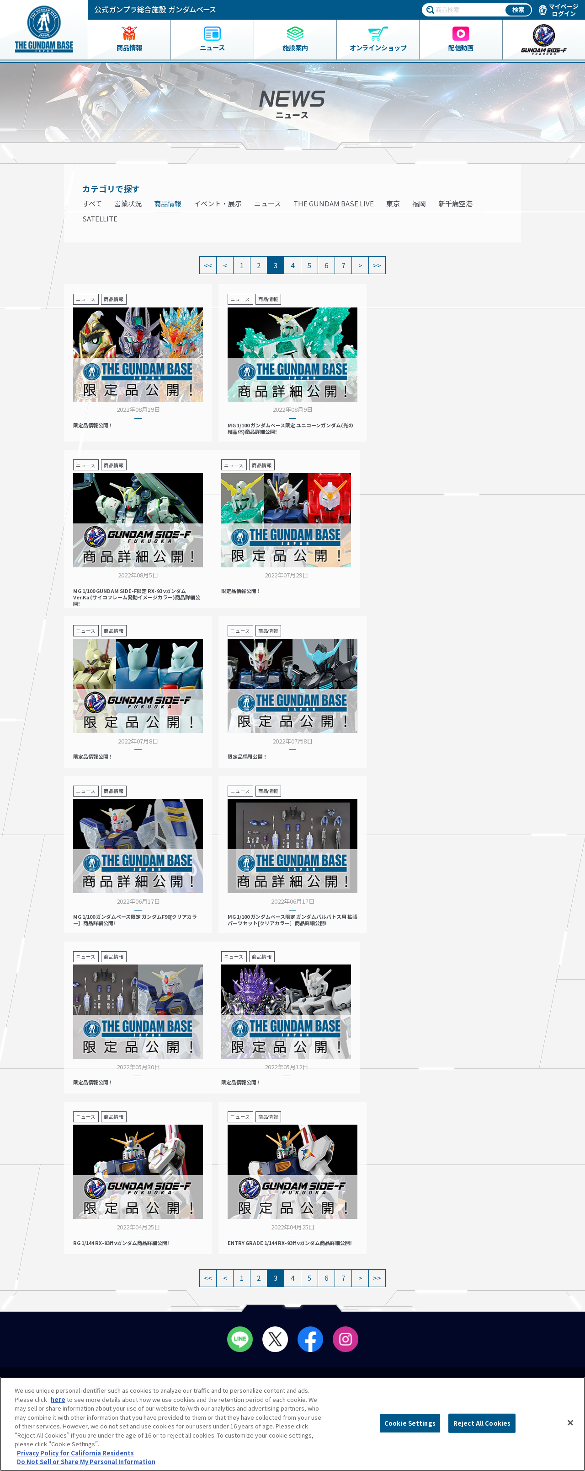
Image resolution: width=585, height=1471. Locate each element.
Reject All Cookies (482, 1423)
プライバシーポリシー (508, 1297)
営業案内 (189, 1226)
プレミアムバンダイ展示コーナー (374, 1226)
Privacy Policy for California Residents (75, 1453)
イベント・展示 (218, 203)
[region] (292, 1424)
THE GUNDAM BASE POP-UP (367, 1236)
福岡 (419, 203)
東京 (393, 203)
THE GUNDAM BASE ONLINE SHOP (81, 1266)
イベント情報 (347, 1216)
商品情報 (167, 203)
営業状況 (128, 203)
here (58, 1399)
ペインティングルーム (211, 1266)
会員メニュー (197, 1246)
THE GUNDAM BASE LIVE (333, 203)
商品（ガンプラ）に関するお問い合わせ (514, 1339)
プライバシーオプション (511, 1316)
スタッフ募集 (350, 1266)
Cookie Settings (410, 1423)
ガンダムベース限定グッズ (61, 1226)
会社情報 (498, 1260)
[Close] (570, 1423)
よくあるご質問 (499, 1279)
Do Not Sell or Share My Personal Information (511, 1367)
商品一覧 (37, 1216)
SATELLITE (99, 218)
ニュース (267, 203)
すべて (92, 203)
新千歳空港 (455, 203)
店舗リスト (192, 1216)
